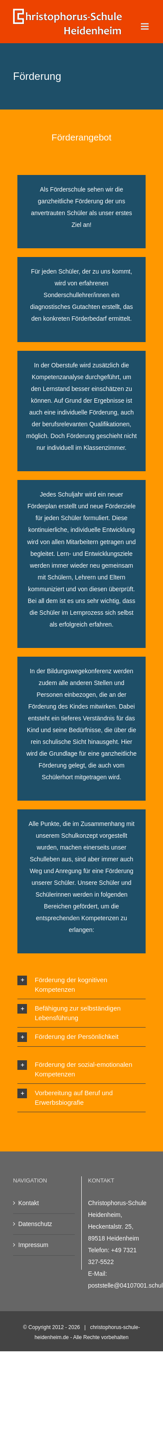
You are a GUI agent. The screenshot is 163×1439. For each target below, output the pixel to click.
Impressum (33, 1244)
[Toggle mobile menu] (145, 26)
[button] (81, 985)
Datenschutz (35, 1223)
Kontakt (28, 1202)
